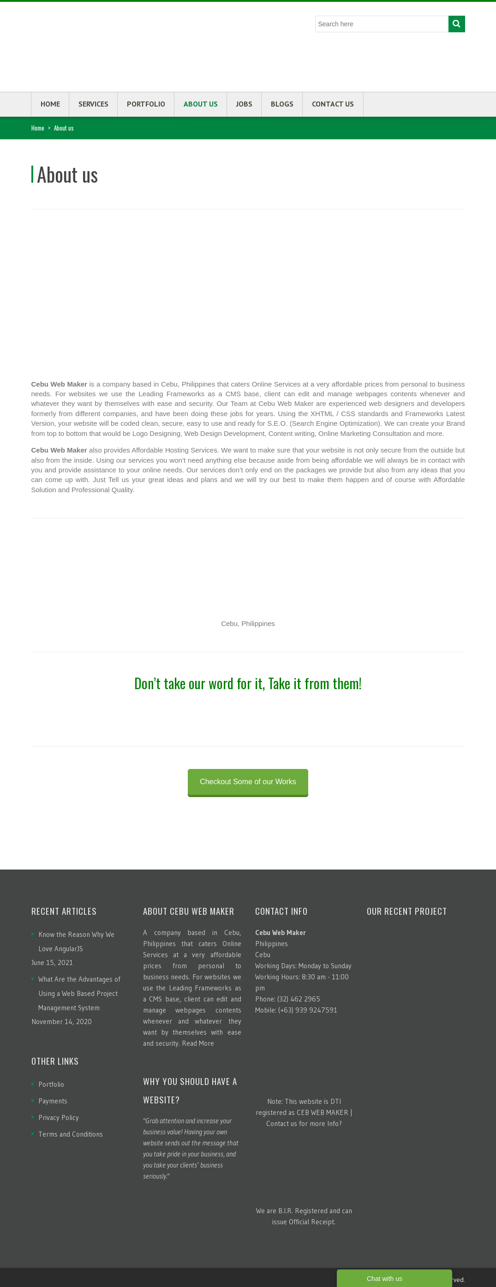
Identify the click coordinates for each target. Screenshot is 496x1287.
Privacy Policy (58, 1117)
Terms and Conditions (70, 1134)
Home (50, 103)
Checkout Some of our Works (248, 782)
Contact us (333, 103)
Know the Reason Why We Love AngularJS (76, 941)
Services (93, 103)
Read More (198, 1043)
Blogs (282, 103)
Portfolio (146, 103)
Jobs (244, 103)
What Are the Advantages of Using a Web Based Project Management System (79, 993)
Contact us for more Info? (304, 1123)
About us (201, 103)
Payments (52, 1100)
